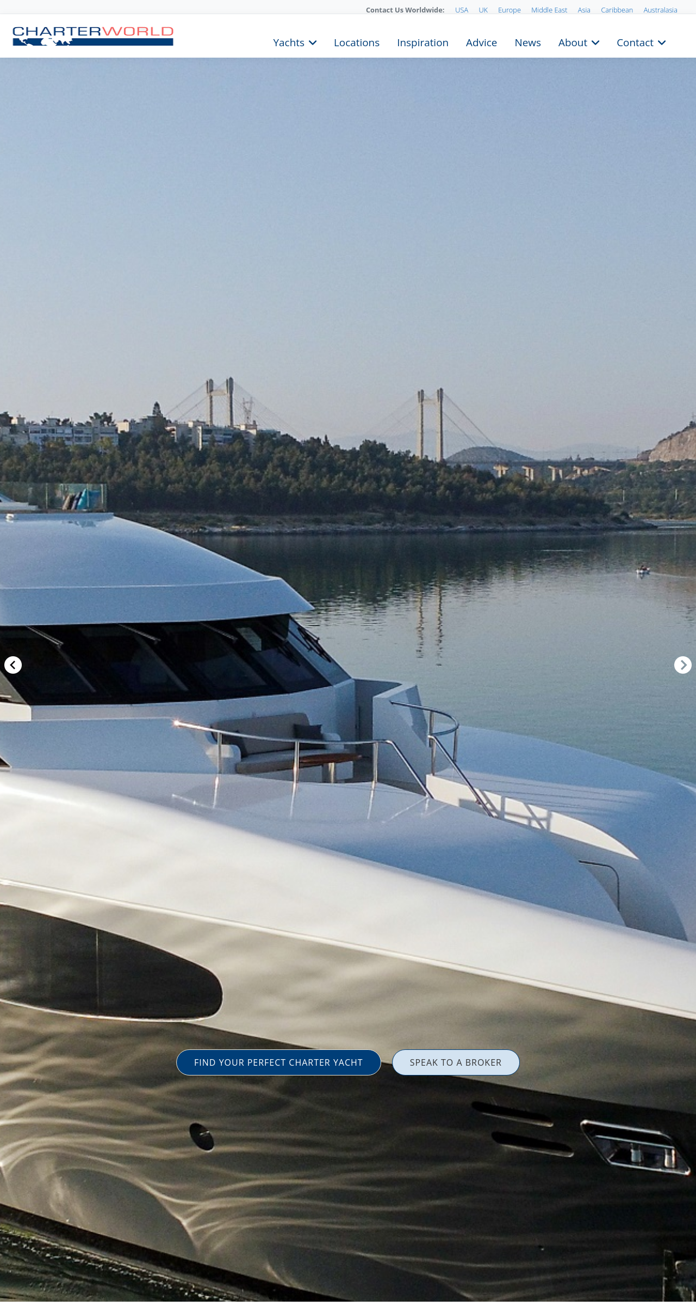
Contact (635, 41)
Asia (584, 10)
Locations (357, 41)
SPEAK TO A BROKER (456, 1062)
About (572, 41)
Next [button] (683, 665)
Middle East (549, 10)
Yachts (289, 41)
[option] (348, 656)
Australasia (661, 10)
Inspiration (423, 41)
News (527, 41)
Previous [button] (13, 665)
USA (461, 10)
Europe (509, 10)
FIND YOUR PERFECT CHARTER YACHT (278, 1062)
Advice (481, 41)
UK (483, 10)
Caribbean (617, 10)
